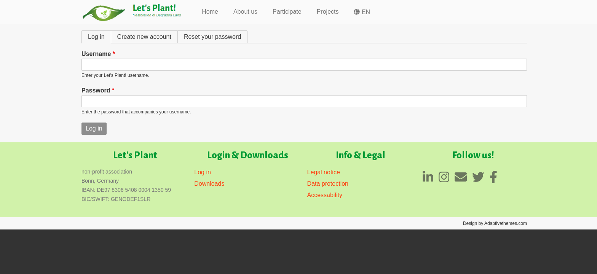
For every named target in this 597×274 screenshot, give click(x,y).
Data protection (328, 183)
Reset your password (212, 36)
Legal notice (323, 172)
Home (210, 11)
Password (95, 90)
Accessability (324, 195)
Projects (328, 11)
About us (245, 11)
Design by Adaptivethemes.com (495, 223)
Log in (99, 36)
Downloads (209, 183)
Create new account (144, 36)
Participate (287, 11)
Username (96, 54)
